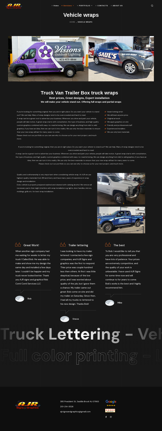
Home (72, 22)
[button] (152, 5)
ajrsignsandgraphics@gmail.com (75, 411)
